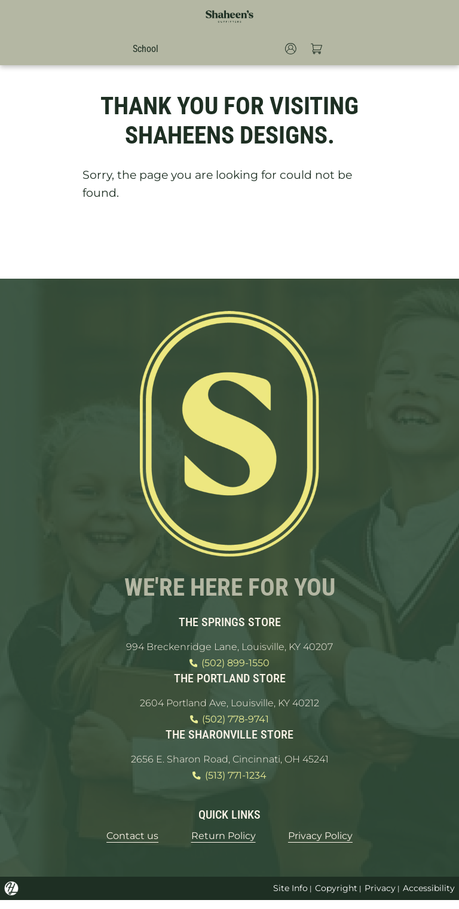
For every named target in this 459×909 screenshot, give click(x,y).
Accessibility (429, 897)
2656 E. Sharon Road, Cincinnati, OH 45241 (229, 764)
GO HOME (229, 239)
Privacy (379, 897)
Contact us (119, 844)
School (142, 48)
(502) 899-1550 (229, 664)
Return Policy (221, 844)
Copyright (335, 897)
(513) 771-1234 (229, 783)
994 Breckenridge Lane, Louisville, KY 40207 (229, 646)
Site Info (288, 897)
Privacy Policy (331, 844)
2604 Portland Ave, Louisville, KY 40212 (230, 705)
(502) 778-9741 (229, 724)
